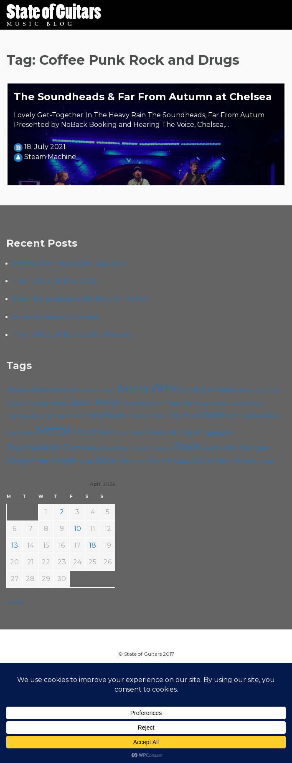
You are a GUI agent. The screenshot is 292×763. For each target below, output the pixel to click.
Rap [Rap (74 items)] (94, 448)
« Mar (15, 602)
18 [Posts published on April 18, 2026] (92, 545)
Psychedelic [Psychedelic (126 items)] (33, 447)
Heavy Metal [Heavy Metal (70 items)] (147, 415)
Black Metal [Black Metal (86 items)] (215, 389)
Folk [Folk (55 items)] (245, 403)
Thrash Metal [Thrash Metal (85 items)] (189, 460)
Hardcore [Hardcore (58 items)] (69, 415)
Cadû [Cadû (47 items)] (261, 391)
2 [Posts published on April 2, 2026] (62, 512)
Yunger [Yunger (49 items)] (265, 461)
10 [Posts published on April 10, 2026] (77, 529)
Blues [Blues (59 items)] (246, 390)
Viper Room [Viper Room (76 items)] (235, 460)
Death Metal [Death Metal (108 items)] (92, 402)
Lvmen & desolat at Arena (55, 317)
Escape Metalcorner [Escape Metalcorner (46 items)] (216, 404)
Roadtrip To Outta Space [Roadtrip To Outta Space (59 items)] (137, 448)
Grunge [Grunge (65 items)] (42, 415)
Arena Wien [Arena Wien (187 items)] (148, 388)
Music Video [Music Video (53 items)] (129, 433)
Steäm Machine (50, 157)
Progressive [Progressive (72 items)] (214, 432)
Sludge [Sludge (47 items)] (85, 461)
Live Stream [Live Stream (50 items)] (20, 433)
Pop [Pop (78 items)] (186, 432)
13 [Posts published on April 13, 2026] (14, 545)
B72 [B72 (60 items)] (186, 390)
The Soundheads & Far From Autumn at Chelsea (143, 97)
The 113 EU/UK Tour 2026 (55, 281)
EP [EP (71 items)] (189, 403)
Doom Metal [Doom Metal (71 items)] (162, 403)
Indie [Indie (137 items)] (212, 414)
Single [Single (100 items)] (64, 460)
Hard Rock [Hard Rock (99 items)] (104, 415)
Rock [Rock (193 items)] (187, 446)
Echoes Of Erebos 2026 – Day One (69, 264)
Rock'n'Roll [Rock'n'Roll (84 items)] (222, 447)
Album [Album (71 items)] (17, 390)
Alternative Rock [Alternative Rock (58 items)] (92, 390)
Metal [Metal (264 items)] (53, 430)
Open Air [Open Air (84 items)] (162, 431)
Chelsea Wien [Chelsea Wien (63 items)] (45, 403)
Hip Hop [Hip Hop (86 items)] (183, 415)
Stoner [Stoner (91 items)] (107, 460)
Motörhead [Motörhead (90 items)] (93, 431)
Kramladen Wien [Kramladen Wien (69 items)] (252, 415)
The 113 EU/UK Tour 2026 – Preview (72, 335)
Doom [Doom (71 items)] (130, 403)
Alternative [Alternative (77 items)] (49, 390)
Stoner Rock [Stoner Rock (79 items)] (142, 460)
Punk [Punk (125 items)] (74, 447)
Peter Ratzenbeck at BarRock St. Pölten (80, 299)
